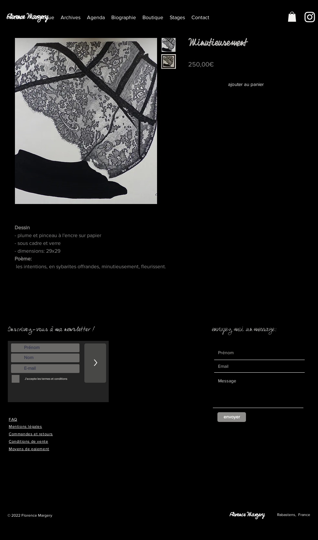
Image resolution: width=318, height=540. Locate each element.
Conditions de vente (28, 441)
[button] (70, 17)
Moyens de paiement (29, 449)
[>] (95, 363)
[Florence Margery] (29, 19)
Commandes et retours (31, 434)
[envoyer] (231, 417)
